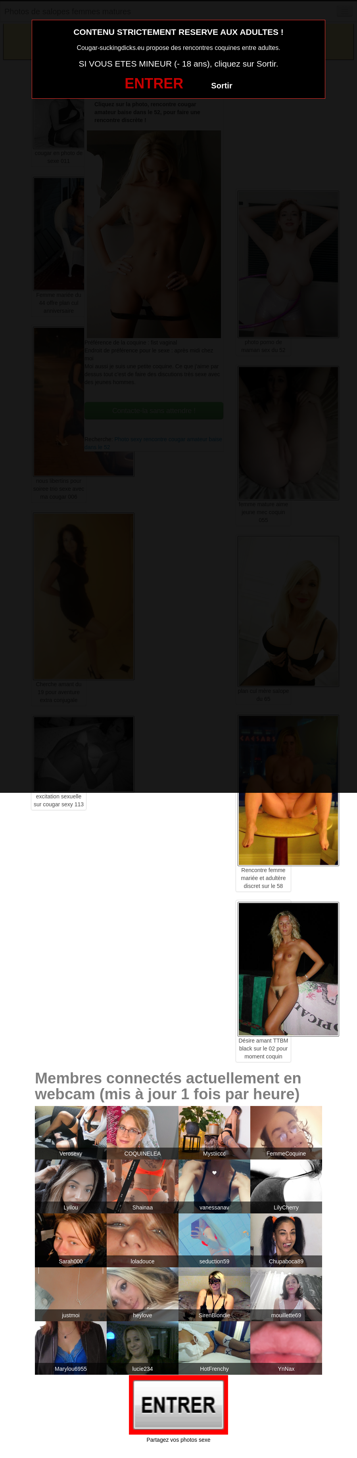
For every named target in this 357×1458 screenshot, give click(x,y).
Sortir (221, 85)
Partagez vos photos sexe (178, 1440)
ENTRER (154, 83)
